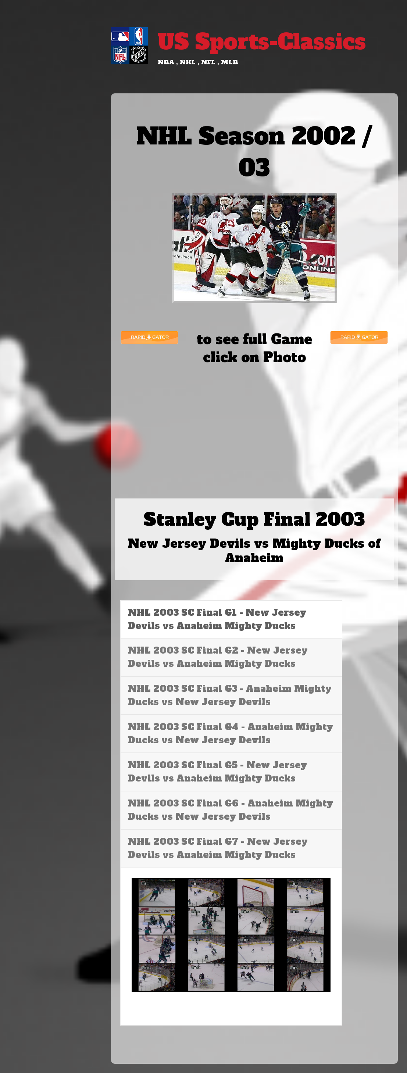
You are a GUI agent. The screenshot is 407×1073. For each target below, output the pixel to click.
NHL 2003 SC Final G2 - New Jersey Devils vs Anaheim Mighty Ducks (218, 657)
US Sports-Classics (262, 41)
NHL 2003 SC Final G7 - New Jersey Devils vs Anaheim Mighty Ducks (218, 848)
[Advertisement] (254, 423)
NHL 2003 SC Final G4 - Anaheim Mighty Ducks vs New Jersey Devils (230, 733)
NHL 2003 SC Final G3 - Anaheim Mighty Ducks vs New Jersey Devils (230, 695)
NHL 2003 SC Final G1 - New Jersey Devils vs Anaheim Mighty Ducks (217, 619)
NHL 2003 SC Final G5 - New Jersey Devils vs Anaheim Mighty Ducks (217, 771)
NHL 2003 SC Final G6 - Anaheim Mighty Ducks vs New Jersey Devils (230, 810)
